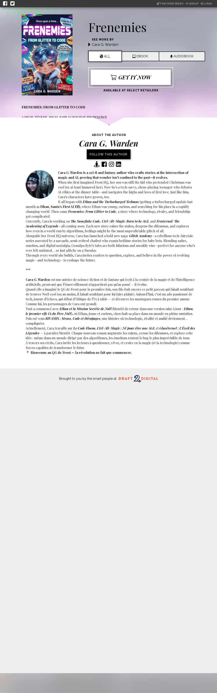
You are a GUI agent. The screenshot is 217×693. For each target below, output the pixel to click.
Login (206, 3)
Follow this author (108, 154)
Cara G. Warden (105, 44)
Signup (191, 3)
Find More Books (170, 3)
